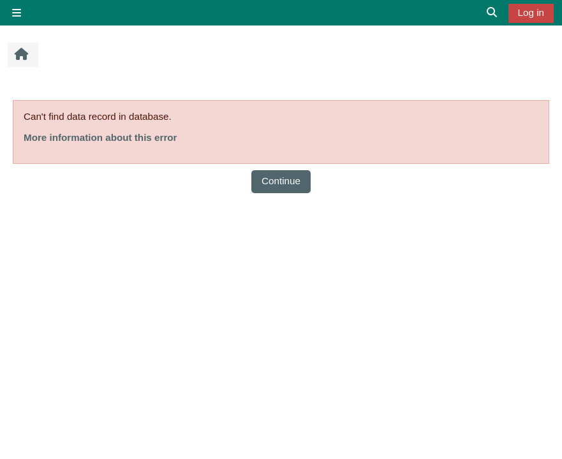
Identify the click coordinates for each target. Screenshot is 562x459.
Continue (281, 180)
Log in (531, 12)
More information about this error (100, 137)
